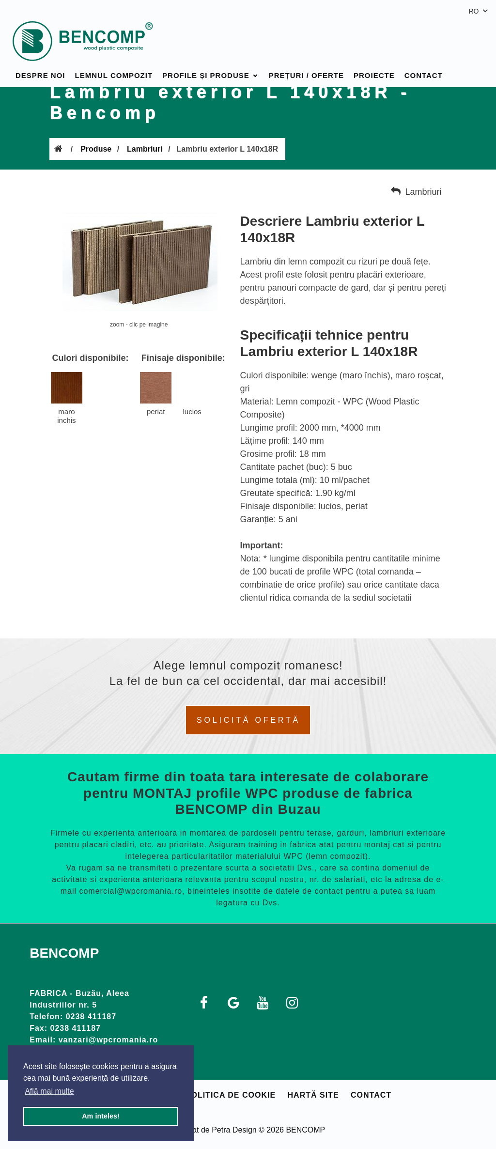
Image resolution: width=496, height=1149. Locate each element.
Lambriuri (145, 149)
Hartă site (313, 1095)
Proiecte (374, 64)
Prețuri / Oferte (306, 64)
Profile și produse (205, 64)
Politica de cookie (231, 1095)
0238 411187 (91, 1016)
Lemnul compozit (114, 64)
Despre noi (40, 64)
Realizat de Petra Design (214, 1130)
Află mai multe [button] (49, 1091)
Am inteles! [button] (101, 1116)
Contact (423, 64)
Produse (95, 149)
